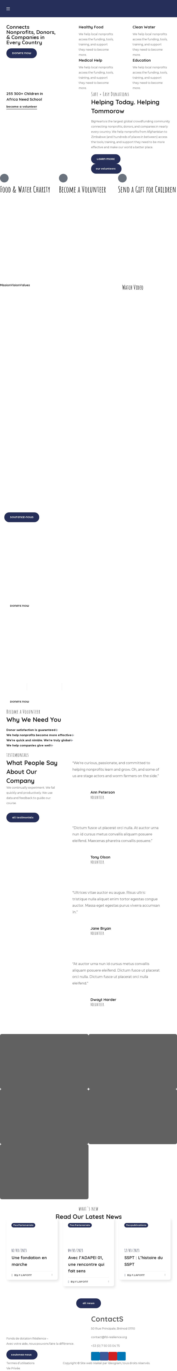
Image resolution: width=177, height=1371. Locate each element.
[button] (21, 53)
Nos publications (136, 1225)
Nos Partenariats (23, 1225)
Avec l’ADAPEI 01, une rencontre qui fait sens (86, 1264)
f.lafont (25, 1275)
